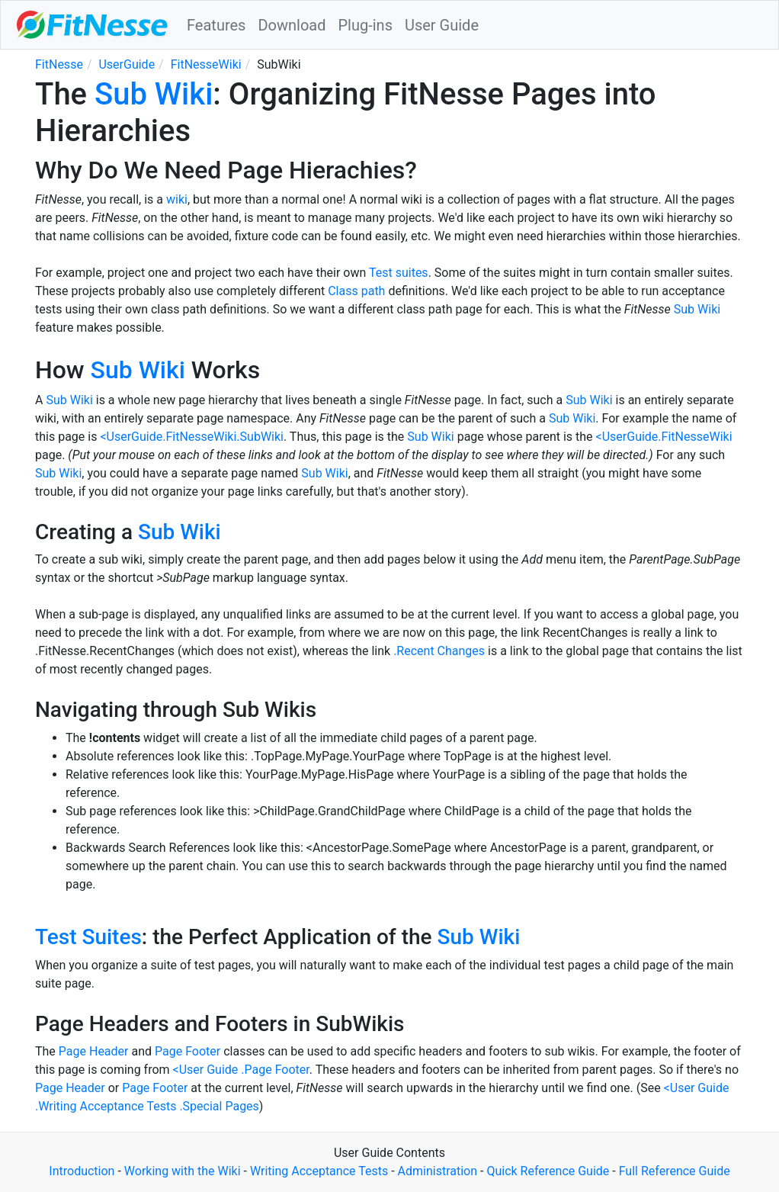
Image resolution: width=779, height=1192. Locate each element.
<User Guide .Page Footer (241, 1069)
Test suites (398, 272)
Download (291, 25)
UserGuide (126, 64)
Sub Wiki (154, 94)
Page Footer (187, 1051)
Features (216, 25)
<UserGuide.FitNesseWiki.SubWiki (192, 436)
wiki (177, 199)
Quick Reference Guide (547, 1171)
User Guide (442, 25)
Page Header (94, 1051)
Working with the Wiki (182, 1171)
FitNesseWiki (206, 64)
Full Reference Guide (674, 1171)
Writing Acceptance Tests (319, 1171)
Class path (356, 291)
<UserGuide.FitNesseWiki (664, 436)
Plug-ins (365, 25)
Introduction (81, 1171)
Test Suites (88, 936)
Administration (438, 1171)
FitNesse (59, 64)
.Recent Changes (439, 651)
